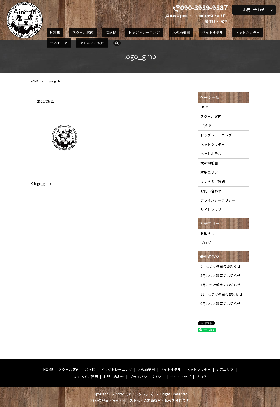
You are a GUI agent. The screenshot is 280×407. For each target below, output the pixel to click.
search (50, 39)
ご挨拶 (94, 31)
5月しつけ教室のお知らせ (220, 266)
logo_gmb (42, 183)
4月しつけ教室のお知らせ (220, 275)
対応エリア (231, 31)
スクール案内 (72, 31)
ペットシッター (204, 31)
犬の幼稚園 (151, 31)
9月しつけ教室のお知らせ (220, 303)
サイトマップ (210, 209)
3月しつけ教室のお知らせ (220, 284)
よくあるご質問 (257, 31)
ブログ (205, 242)
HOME (52, 31)
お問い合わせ (210, 191)
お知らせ (207, 233)
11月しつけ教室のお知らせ (221, 294)
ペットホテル (175, 31)
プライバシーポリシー (217, 200)
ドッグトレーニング (121, 31)
